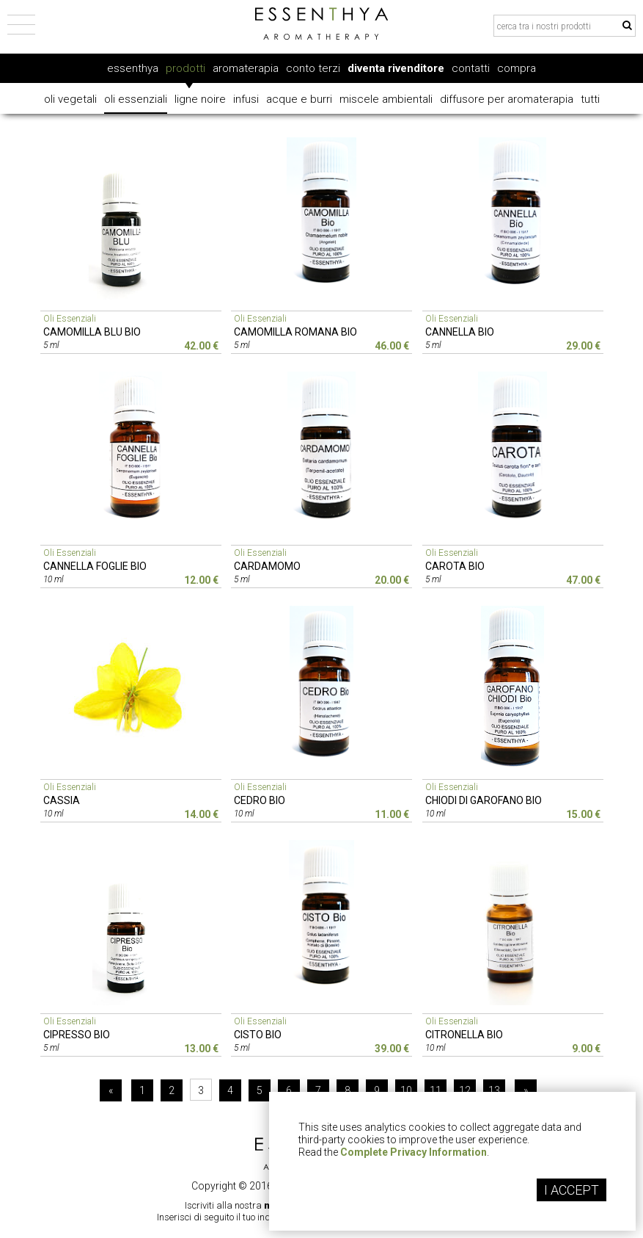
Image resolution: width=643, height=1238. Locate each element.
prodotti (185, 68)
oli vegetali (70, 99)
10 (406, 1090)
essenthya (132, 68)
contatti (471, 68)
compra (516, 68)
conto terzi (313, 68)
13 (494, 1090)
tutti (590, 99)
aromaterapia (246, 68)
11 (435, 1090)
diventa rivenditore (396, 68)
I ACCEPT (571, 1190)
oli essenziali (135, 99)
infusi (246, 99)
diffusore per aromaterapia (506, 99)
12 (465, 1090)
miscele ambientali (386, 99)
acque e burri (299, 99)
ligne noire (200, 99)
